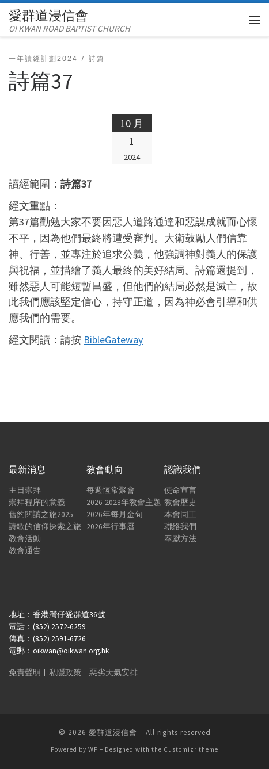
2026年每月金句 (114, 514)
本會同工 (180, 514)
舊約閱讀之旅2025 (41, 514)
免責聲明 (25, 673)
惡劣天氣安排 (113, 673)
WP (93, 749)
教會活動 (25, 539)
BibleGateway (113, 339)
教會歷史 (180, 502)
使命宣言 (180, 490)
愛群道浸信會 (113, 732)
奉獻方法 (180, 539)
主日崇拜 (25, 490)
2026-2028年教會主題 (123, 502)
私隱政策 (65, 673)
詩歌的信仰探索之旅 (45, 526)
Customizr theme (191, 749)
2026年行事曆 (110, 526)
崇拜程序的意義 (37, 502)
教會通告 (25, 551)
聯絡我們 (180, 526)
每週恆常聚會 (110, 490)
